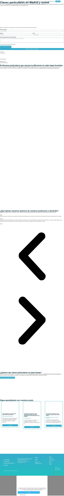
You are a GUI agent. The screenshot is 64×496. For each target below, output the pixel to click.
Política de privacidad (57, 468)
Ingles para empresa (38, 463)
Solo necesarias (22, 494)
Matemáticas (51, 458)
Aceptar (28, 492)
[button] (32, 256)
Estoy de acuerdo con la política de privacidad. (8, 44)
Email (34, 33)
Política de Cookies (57, 469)
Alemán (50, 464)
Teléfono (1, 33)
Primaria (36, 459)
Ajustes (33, 494)
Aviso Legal (56, 467)
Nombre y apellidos (3, 29)
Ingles (50, 461)
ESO (36, 460)
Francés (50, 462)
